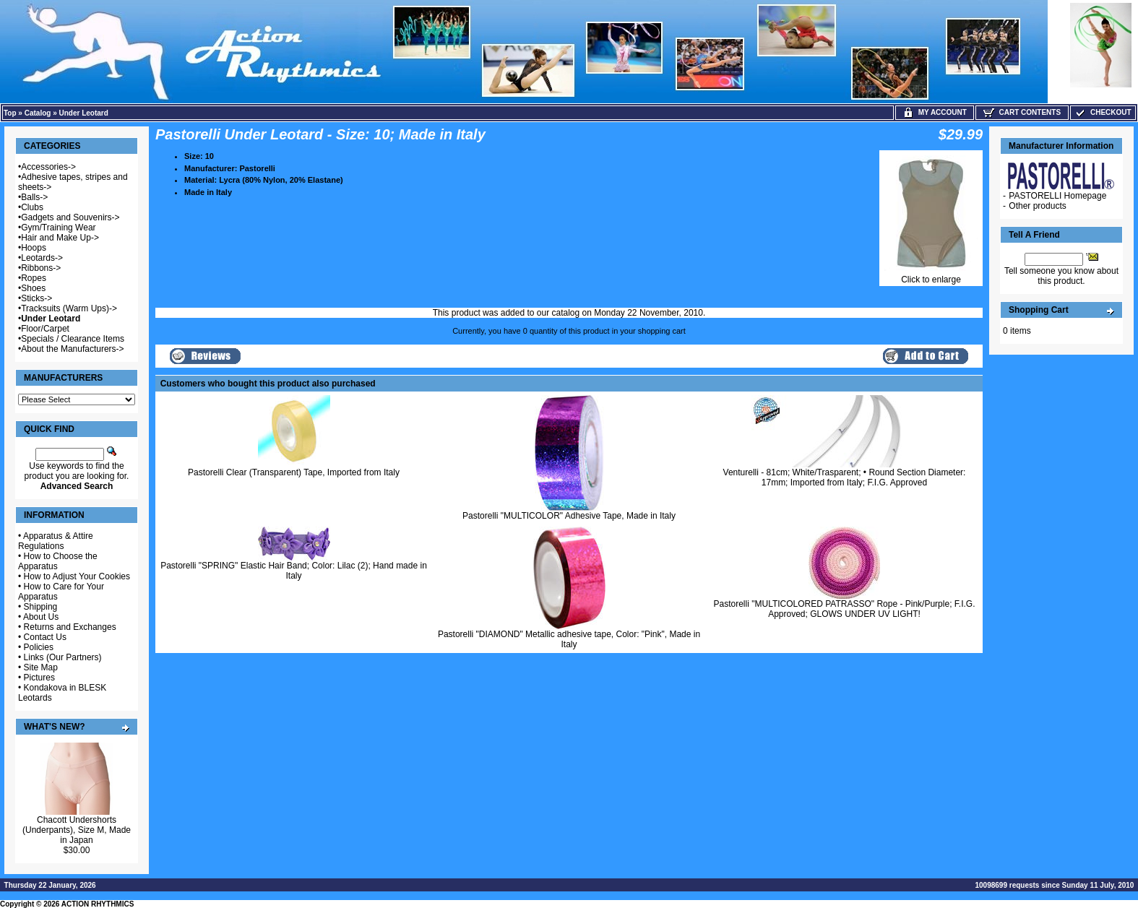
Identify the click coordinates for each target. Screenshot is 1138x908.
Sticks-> (36, 298)
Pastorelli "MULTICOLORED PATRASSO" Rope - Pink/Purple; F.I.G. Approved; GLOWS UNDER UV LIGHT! (844, 609)
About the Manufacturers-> (72, 349)
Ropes (33, 278)
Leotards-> (42, 258)
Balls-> (34, 197)
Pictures (39, 678)
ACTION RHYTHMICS (97, 904)
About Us (41, 617)
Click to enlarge (931, 276)
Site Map (41, 667)
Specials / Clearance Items (72, 339)
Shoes (33, 288)
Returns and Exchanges (70, 627)
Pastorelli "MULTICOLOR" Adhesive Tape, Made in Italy (569, 516)
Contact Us (45, 637)
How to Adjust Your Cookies (77, 576)
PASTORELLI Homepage (1057, 196)
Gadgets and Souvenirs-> (70, 217)
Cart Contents (1022, 112)
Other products (1037, 206)
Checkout (1102, 112)
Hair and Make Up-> (60, 238)
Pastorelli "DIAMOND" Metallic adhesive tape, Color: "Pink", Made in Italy (569, 639)
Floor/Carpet (45, 329)
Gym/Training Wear (58, 227)
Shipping (41, 607)
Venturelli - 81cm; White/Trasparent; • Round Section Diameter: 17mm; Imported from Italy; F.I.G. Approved (844, 477)
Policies (38, 647)
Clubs (32, 207)
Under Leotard (83, 113)
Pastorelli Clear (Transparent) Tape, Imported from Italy (294, 472)
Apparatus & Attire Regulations (55, 541)
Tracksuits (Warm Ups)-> (69, 308)
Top (10, 113)
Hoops (33, 248)
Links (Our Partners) (63, 657)
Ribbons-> (41, 268)
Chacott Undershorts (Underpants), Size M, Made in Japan (76, 830)
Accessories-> (48, 167)
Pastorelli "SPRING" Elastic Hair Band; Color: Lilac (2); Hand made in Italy (293, 571)
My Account (934, 112)
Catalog (38, 113)
